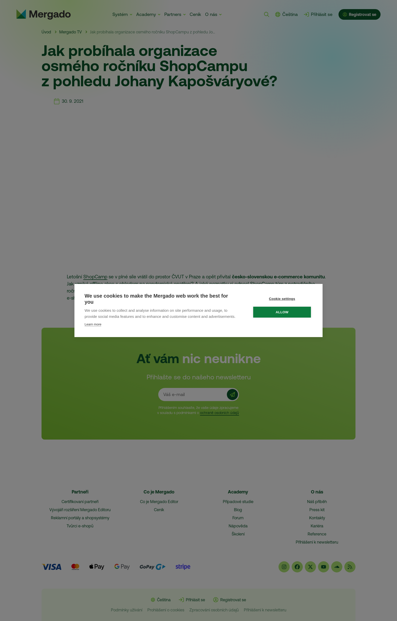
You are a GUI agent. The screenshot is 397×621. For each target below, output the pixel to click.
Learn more (93, 324)
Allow (282, 312)
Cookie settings (282, 299)
